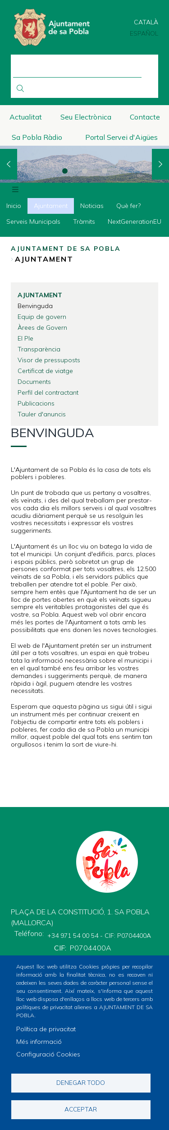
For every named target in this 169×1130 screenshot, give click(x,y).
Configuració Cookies (48, 1054)
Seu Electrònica (85, 116)
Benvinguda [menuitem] (35, 306)
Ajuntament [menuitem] (51, 206)
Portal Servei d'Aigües (121, 137)
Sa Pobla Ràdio (37, 137)
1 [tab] (65, 171)
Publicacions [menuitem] (36, 403)
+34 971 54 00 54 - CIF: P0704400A (99, 936)
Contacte (145, 116)
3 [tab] (104, 171)
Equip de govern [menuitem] (42, 317)
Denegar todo (80, 1082)
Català (146, 22)
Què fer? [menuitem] (128, 206)
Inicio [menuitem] (13, 206)
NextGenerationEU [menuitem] (134, 221)
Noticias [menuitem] (92, 206)
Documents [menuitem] (34, 382)
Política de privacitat (46, 1029)
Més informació (39, 1042)
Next (160, 164)
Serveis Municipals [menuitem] (33, 221)
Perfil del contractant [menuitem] (48, 392)
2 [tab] (84, 171)
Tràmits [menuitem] (84, 221)
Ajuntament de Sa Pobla (66, 248)
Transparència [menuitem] (39, 349)
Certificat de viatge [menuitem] (45, 371)
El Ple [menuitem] (25, 338)
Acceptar (80, 1109)
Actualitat (25, 116)
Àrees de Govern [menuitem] (42, 327)
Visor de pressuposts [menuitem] (49, 360)
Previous (8, 164)
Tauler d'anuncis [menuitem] (42, 414)
